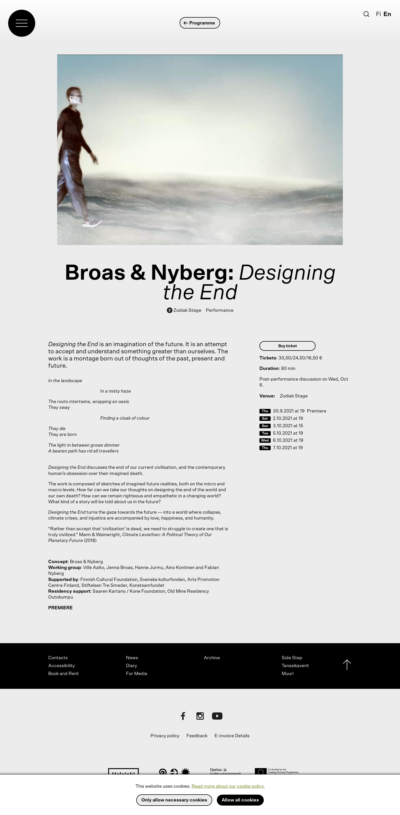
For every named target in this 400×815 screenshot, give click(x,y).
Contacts (58, 658)
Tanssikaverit (295, 666)
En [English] (387, 14)
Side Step (292, 658)
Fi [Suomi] (378, 14)
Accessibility (61, 666)
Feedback (196, 736)
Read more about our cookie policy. (228, 786)
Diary (131, 666)
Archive (212, 658)
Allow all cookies (240, 800)
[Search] (366, 14)
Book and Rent (63, 673)
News (132, 658)
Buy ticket (287, 346)
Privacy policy (165, 736)
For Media (136, 673)
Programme (199, 23)
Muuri (288, 673)
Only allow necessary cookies (174, 800)
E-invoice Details (232, 736)
